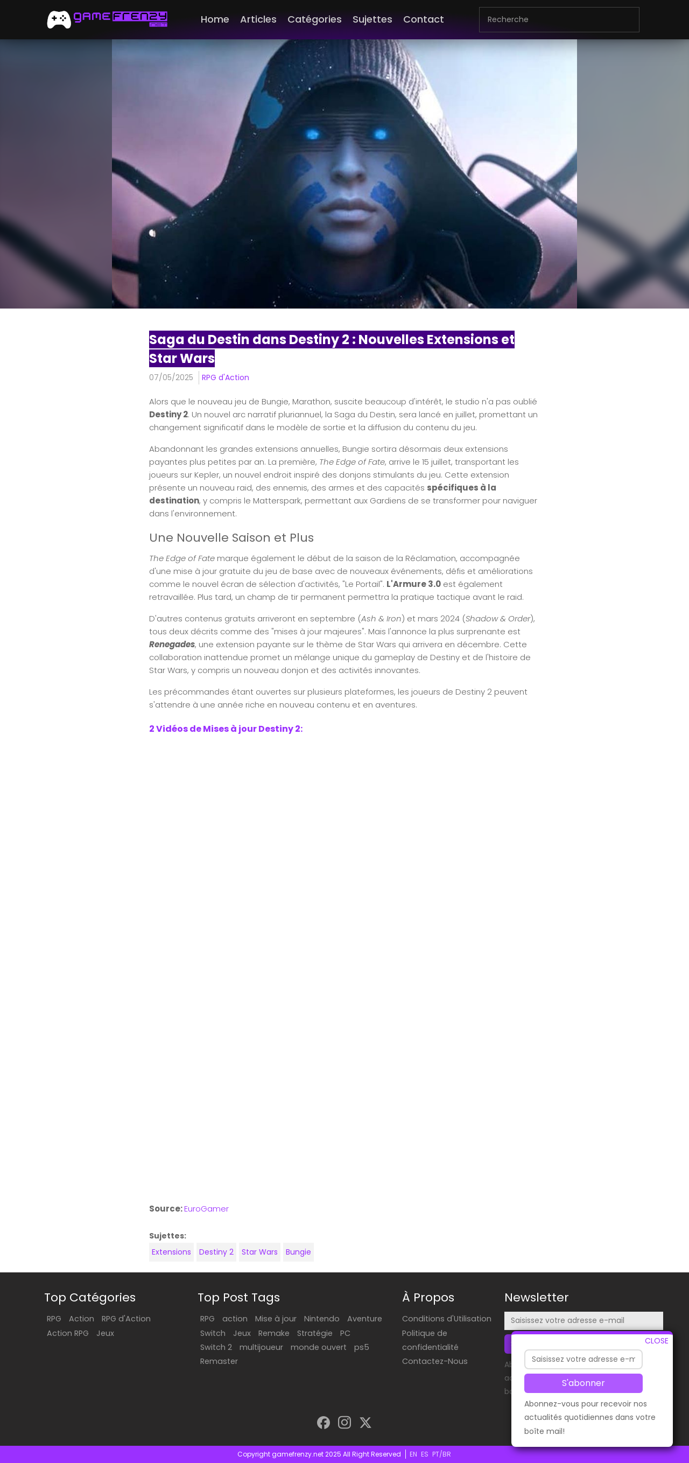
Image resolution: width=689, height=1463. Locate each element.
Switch (213, 1333)
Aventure (364, 1318)
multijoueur (261, 1347)
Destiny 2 (216, 1252)
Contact (423, 19)
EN (413, 1454)
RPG (54, 1318)
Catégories (314, 19)
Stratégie (315, 1333)
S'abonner (583, 1383)
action (235, 1318)
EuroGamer (206, 1208)
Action (81, 1318)
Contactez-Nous (435, 1361)
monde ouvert (319, 1347)
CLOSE (657, 1340)
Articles (258, 19)
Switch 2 (216, 1347)
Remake (274, 1333)
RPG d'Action (225, 377)
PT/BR (441, 1454)
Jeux (105, 1333)
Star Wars (260, 1252)
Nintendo (322, 1318)
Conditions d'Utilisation (446, 1318)
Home (215, 19)
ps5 (361, 1347)
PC (345, 1333)
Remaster (219, 1361)
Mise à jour (276, 1318)
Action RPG (68, 1333)
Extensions (171, 1252)
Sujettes (372, 19)
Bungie (298, 1252)
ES (424, 1454)
